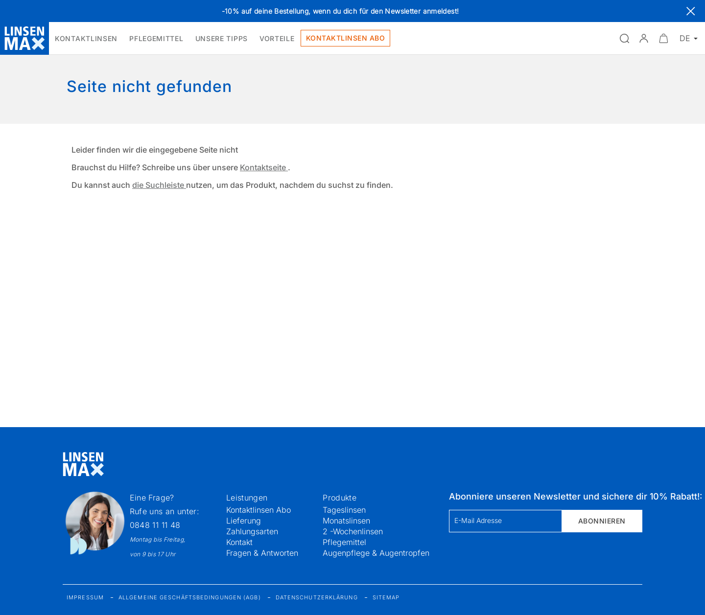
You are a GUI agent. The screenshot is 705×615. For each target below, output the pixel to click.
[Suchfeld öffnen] (624, 38)
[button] (644, 38)
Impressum (85, 597)
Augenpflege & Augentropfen (376, 553)
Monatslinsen (346, 520)
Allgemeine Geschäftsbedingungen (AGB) (189, 597)
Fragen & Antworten (262, 553)
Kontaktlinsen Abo (258, 510)
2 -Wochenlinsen (353, 531)
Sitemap (386, 597)
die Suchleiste (159, 185)
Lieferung (243, 520)
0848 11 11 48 (155, 525)
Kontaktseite (264, 167)
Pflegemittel (344, 542)
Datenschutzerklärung (317, 597)
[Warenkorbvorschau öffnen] (663, 38)
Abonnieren (602, 521)
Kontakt (239, 542)
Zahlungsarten (252, 531)
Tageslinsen (344, 510)
